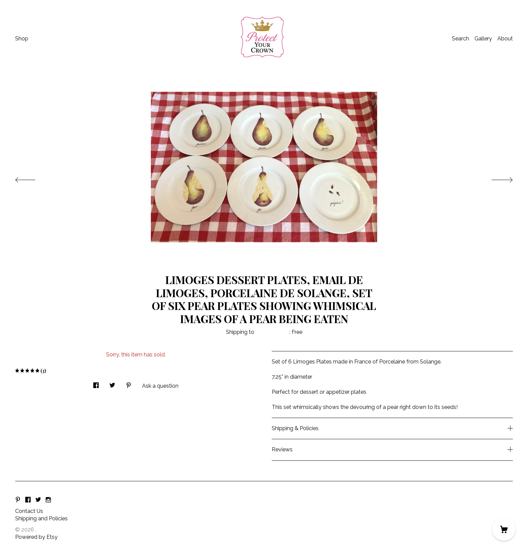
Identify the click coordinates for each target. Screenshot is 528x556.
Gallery (483, 38)
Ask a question (160, 386)
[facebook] (28, 500)
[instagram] (48, 500)
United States (272, 332)
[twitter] (38, 500)
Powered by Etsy (36, 537)
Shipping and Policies (41, 518)
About (505, 38)
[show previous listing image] (32, 178)
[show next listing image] (496, 178)
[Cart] (504, 529)
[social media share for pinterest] (128, 383)
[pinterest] (18, 500)
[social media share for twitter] (112, 383)
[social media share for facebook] (96, 383)
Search (460, 38)
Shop (21, 38)
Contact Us (29, 511)
